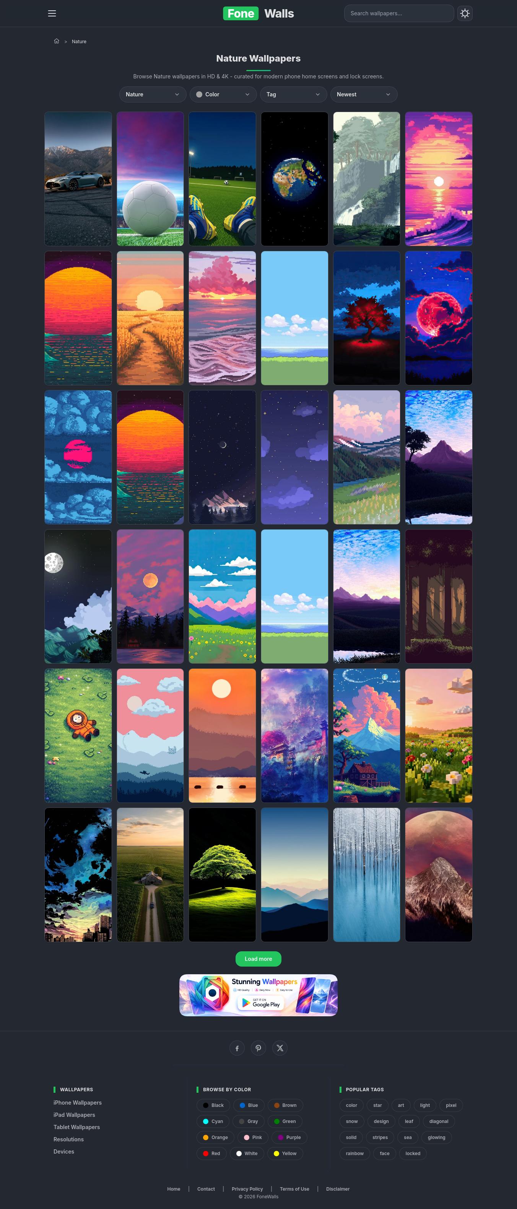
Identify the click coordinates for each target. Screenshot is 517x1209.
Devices (64, 1151)
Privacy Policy (247, 1189)
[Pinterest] (258, 1048)
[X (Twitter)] (280, 1048)
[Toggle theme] (465, 13)
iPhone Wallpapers (78, 1102)
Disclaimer (338, 1189)
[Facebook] (237, 1048)
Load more (258, 958)
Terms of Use (294, 1189)
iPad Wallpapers (74, 1115)
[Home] (57, 41)
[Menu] (52, 13)
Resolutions (69, 1139)
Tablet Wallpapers (77, 1127)
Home (173, 1189)
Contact (206, 1189)
